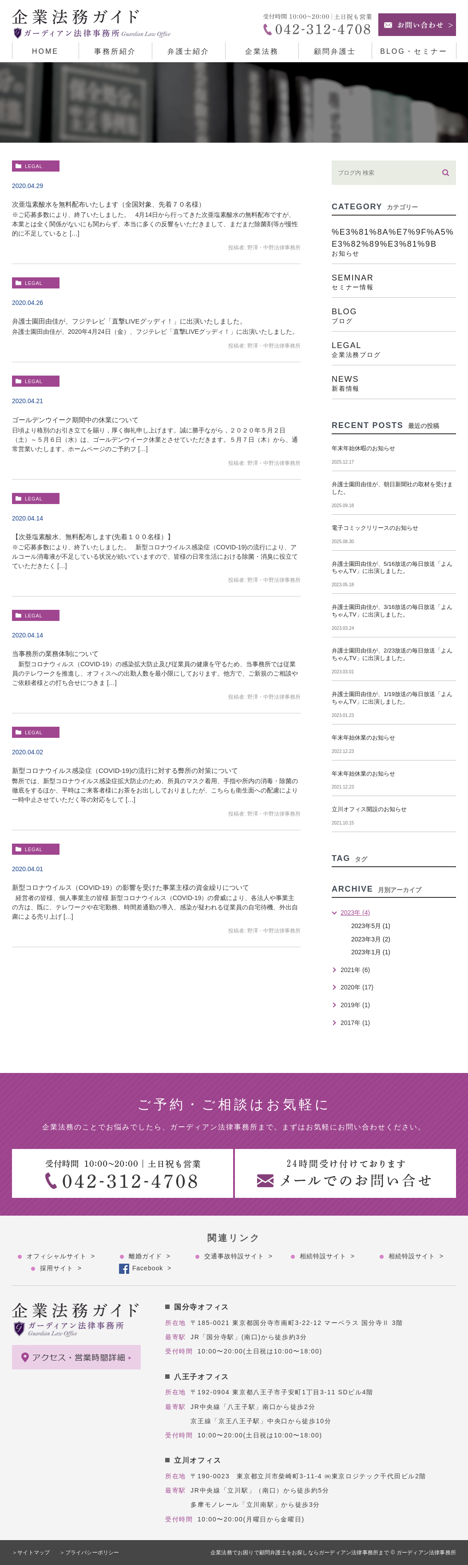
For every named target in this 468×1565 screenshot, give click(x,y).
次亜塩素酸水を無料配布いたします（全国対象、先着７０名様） (108, 204)
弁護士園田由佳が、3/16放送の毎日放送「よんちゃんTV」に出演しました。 (392, 611)
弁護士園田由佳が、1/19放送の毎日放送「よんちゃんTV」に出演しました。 (392, 698)
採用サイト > (61, 1268)
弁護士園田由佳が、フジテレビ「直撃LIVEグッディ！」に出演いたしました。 (129, 321)
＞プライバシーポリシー (89, 1552)
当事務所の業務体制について (55, 653)
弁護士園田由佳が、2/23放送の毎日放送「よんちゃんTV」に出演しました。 (392, 654)
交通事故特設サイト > (238, 1256)
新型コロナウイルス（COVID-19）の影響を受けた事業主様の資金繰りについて (130, 887)
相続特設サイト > (327, 1256)
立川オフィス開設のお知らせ (369, 809)
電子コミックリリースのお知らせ (375, 527)
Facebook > (151, 1268)
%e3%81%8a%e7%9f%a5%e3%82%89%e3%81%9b (394, 242)
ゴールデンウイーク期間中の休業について (75, 420)
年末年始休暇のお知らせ (363, 448)
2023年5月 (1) (370, 925)
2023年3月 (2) (370, 939)
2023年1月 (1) (370, 952)
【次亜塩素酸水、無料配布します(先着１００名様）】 (93, 536)
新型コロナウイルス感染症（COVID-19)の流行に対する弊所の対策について (125, 770)
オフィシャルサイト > (61, 1256)
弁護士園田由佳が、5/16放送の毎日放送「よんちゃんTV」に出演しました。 (392, 567)
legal (34, 166)
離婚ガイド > (150, 1256)
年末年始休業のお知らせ (363, 737)
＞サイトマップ (31, 1552)
